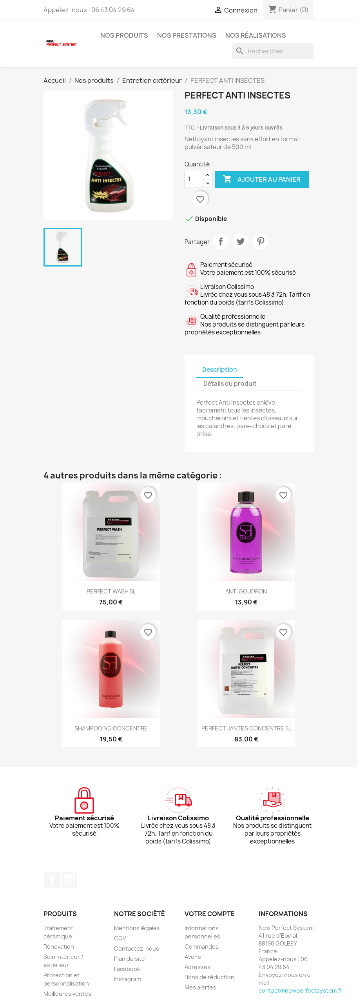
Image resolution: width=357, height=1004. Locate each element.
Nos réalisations (255, 35)
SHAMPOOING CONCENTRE (111, 728)
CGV (120, 938)
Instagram (69, 880)
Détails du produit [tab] (230, 384)
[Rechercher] (273, 51)
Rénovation (58, 946)
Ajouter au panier (262, 179)
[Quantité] (194, 179)
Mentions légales (137, 928)
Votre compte (210, 913)
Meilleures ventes (67, 993)
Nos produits (124, 35)
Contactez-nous (136, 948)
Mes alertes (200, 987)
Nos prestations (186, 35)
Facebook (52, 880)
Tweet (240, 241)
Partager (220, 241)
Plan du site (129, 958)
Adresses (197, 967)
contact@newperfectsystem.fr (301, 990)
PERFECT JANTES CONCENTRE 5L (246, 728)
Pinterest (260, 241)
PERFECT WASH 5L (111, 591)
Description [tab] (219, 369)
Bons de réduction (209, 977)
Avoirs (193, 956)
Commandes (202, 946)
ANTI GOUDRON (246, 591)
